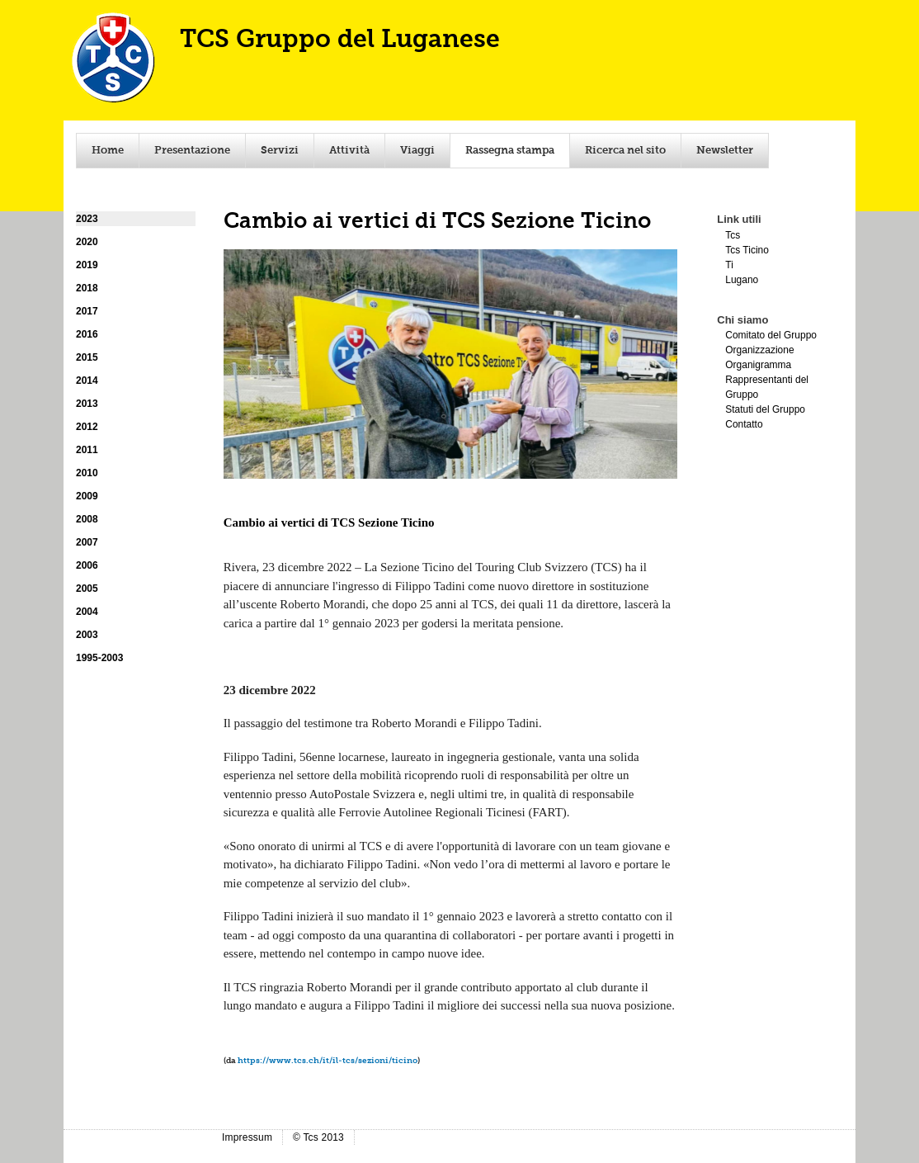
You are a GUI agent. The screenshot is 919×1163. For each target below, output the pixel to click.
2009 (87, 496)
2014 (87, 380)
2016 (87, 334)
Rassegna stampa (509, 150)
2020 (87, 242)
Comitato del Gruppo (771, 335)
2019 (87, 265)
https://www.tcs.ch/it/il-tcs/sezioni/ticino (327, 1061)
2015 (87, 357)
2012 (87, 427)
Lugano (741, 280)
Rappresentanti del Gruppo (766, 387)
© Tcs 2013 (318, 1137)
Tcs (732, 235)
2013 (87, 403)
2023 (87, 219)
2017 (87, 311)
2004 (87, 611)
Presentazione (192, 150)
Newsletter (724, 150)
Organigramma (758, 365)
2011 (87, 450)
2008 (87, 519)
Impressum (247, 1137)
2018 (87, 288)
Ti (729, 265)
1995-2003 (99, 658)
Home (108, 150)
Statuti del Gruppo (765, 409)
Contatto (743, 424)
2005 (87, 588)
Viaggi (417, 150)
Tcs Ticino (747, 250)
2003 (87, 635)
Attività (349, 150)
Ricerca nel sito (625, 150)
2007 (87, 542)
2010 (87, 473)
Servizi (280, 150)
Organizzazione (759, 350)
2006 (87, 565)
